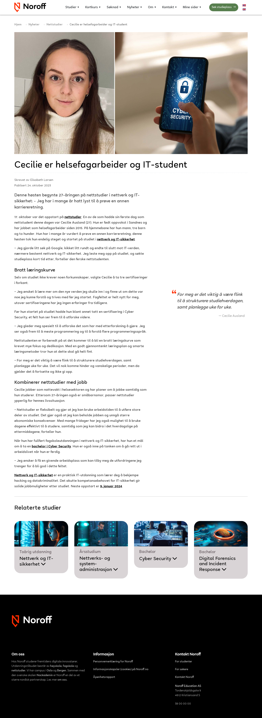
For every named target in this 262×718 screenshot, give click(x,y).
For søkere (181, 669)
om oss (62, 680)
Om (150, 7)
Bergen (61, 670)
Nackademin (45, 675)
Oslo (50, 670)
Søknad (112, 7)
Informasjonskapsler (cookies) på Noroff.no (120, 669)
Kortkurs (91, 7)
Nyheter (133, 7)
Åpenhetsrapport (104, 677)
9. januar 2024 (111, 486)
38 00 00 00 (183, 703)
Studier (70, 7)
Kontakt (168, 7)
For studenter (183, 661)
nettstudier (72, 217)
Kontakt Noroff (184, 677)
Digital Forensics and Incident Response (217, 564)
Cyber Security (158, 558)
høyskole (56, 666)
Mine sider (190, 7)
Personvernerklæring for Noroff (113, 661)
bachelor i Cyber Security (51, 446)
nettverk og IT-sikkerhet (116, 239)
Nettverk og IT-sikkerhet (33, 475)
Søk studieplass (224, 7)
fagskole (68, 666)
